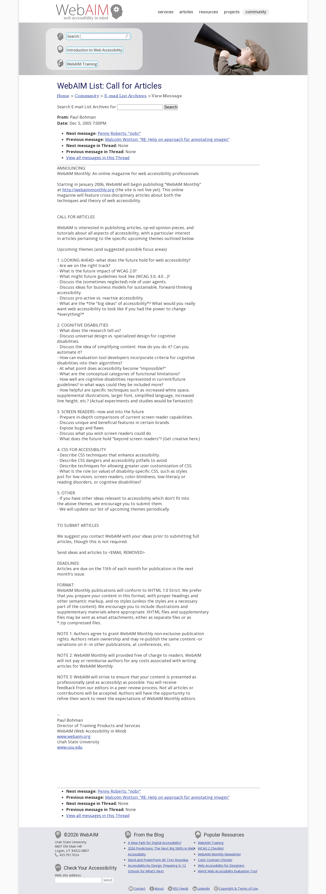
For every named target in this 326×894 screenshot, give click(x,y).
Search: (73, 36)
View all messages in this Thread (97, 157)
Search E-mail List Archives (83, 106)
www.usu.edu (70, 747)
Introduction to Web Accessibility (94, 50)
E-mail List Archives (125, 96)
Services (165, 11)
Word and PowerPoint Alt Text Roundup (158, 860)
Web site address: (68, 875)
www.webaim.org (73, 736)
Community (255, 11)
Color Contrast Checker (215, 860)
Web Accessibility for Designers (221, 865)
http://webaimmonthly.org (88, 189)
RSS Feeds (180, 888)
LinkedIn (203, 888)
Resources (208, 11)
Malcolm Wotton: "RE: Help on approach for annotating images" (167, 139)
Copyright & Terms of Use (238, 888)
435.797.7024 (69, 855)
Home (63, 96)
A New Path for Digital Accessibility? (155, 843)
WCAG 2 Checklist (211, 848)
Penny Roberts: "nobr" (119, 133)
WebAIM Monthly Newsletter (219, 854)
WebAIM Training (82, 64)
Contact (140, 888)
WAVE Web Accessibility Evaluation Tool (227, 871)
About (159, 888)
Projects (232, 11)
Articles (186, 11)
